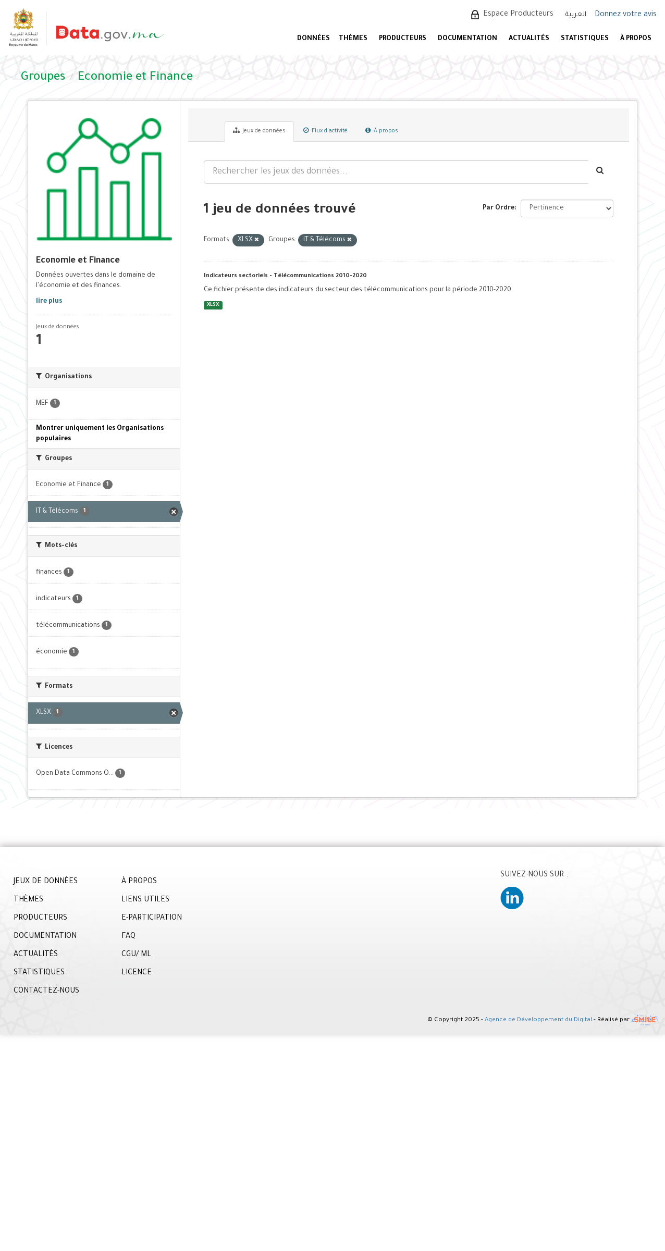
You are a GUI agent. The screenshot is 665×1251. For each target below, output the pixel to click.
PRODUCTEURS (402, 39)
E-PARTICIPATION (151, 918)
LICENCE (136, 973)
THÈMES (28, 900)
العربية (575, 15)
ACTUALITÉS (529, 39)
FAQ (128, 937)
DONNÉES (313, 39)
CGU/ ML (136, 955)
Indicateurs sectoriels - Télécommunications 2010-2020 (285, 276)
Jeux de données (259, 130)
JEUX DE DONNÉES (46, 882)
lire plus (49, 301)
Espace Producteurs (518, 14)
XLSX (213, 305)
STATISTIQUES (585, 39)
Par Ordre (498, 208)
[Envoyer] (600, 171)
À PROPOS (635, 39)
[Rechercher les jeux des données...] (396, 172)
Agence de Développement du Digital (538, 1020)
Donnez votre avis (626, 15)
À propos (381, 130)
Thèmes (353, 39)
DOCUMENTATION (467, 39)
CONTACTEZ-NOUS (46, 991)
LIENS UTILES (145, 900)
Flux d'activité (325, 130)
